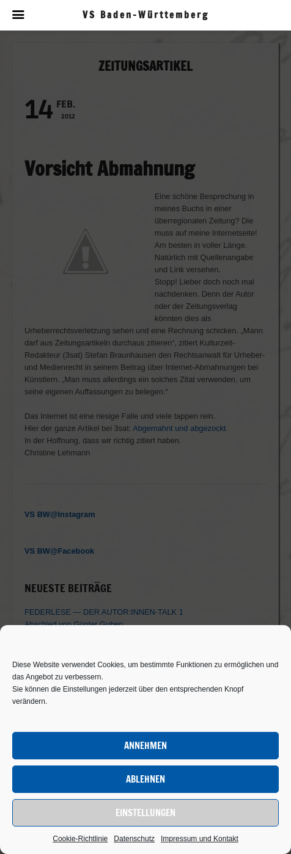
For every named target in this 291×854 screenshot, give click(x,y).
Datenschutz (134, 838)
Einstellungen (145, 812)
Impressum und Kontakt (199, 838)
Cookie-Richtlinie (80, 838)
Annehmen (145, 745)
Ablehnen (145, 779)
